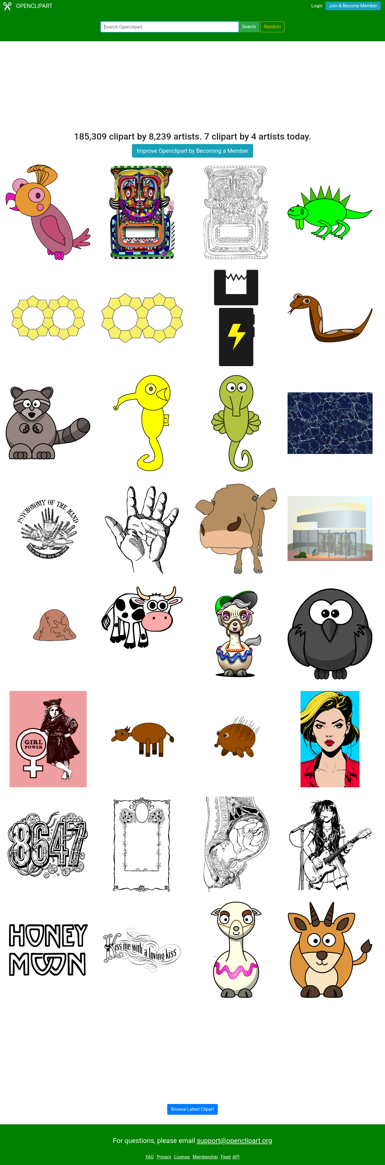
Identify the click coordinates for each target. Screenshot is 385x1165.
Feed (226, 1157)
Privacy (164, 1157)
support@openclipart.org (234, 1141)
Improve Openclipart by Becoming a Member (192, 150)
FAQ (149, 1157)
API (236, 1157)
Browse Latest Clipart (192, 1109)
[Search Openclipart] (170, 26)
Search (249, 26)
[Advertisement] (192, 88)
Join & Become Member (353, 5)
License (182, 1157)
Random (272, 26)
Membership (205, 1157)
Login (316, 5)
